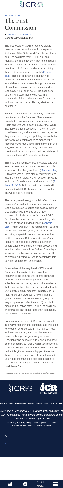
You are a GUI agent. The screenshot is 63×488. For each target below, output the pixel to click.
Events (38, 404)
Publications (20, 404)
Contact (53, 422)
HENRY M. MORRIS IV (19, 34)
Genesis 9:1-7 (48, 170)
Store (52, 404)
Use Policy (11, 422)
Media (31, 404)
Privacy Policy (25, 422)
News (10, 404)
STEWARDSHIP (12, 15)
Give (46, 404)
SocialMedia (40, 484)
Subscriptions (40, 422)
